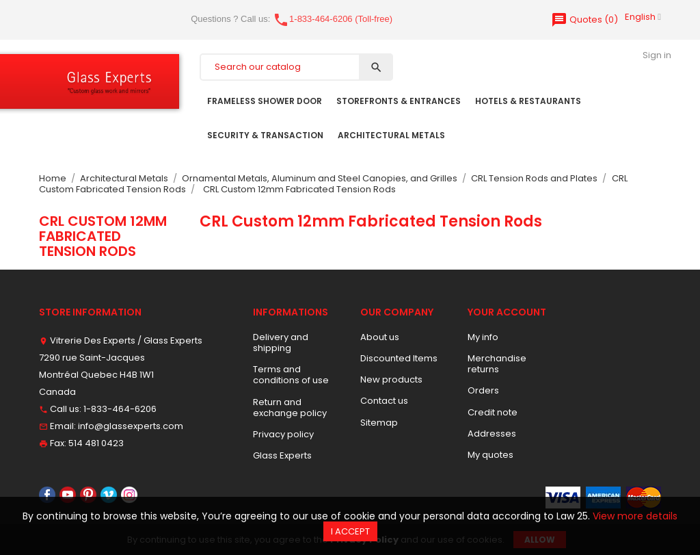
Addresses (492, 433)
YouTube (67, 495)
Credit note (492, 412)
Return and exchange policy (290, 408)
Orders (483, 390)
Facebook (47, 495)
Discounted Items (399, 358)
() (584, 19)
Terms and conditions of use (291, 375)
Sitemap (379, 422)
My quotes (490, 454)
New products (391, 379)
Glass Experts (282, 455)
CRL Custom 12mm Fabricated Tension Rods (103, 236)
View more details (635, 516)
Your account (507, 312)
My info (483, 337)
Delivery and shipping (280, 342)
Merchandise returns (497, 364)
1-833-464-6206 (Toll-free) (332, 19)
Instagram (129, 495)
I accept (350, 531)
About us (379, 337)
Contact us (384, 400)
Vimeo (108, 495)
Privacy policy (283, 434)
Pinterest (88, 495)
